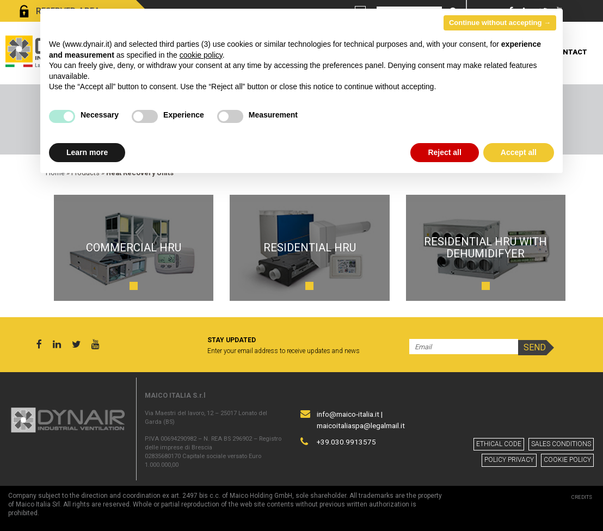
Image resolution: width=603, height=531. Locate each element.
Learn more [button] (87, 152)
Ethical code (498, 444)
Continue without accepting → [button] (500, 22)
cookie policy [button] (201, 55)
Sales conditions (561, 444)
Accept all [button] (519, 152)
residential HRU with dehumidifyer (485, 248)
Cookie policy (567, 460)
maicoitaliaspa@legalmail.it (361, 425)
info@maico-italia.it (348, 414)
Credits (581, 497)
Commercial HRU (133, 248)
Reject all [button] (444, 152)
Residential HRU (309, 248)
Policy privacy (509, 460)
